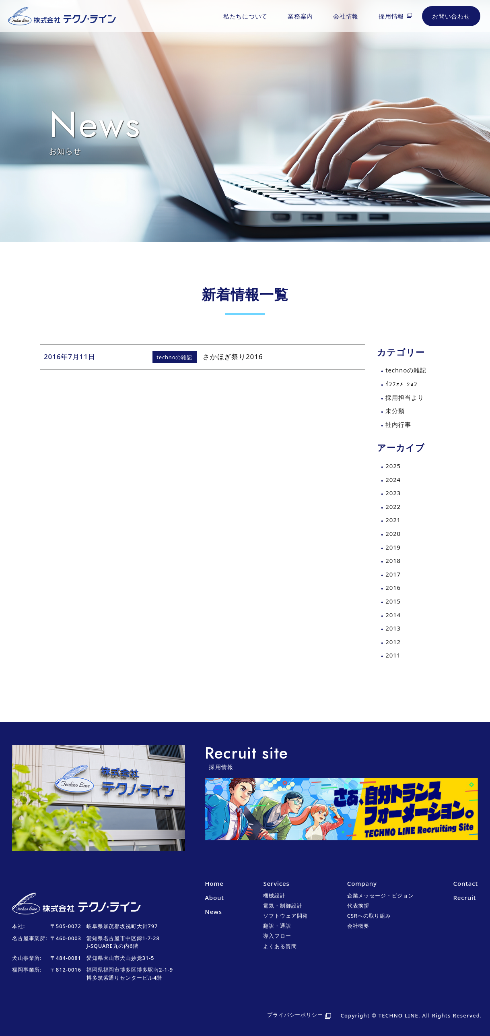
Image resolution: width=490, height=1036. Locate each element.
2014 (393, 615)
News (213, 912)
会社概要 (358, 925)
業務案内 (300, 16)
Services (276, 883)
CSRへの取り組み (369, 915)
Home (214, 883)
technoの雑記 (405, 370)
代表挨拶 (358, 905)
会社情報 (345, 16)
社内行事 (398, 424)
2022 (393, 506)
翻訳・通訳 (277, 925)
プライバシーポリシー (295, 1014)
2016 (393, 587)
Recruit (464, 897)
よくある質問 (279, 946)
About (214, 897)
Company (362, 883)
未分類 (395, 411)
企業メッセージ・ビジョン (380, 895)
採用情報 (391, 16)
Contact (465, 883)
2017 (393, 574)
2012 (393, 642)
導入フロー (277, 935)
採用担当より (404, 397)
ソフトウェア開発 (285, 915)
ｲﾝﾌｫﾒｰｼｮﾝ (401, 384)
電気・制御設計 (282, 905)
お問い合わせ (451, 16)
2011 (393, 655)
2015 (393, 601)
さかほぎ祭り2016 (233, 356)
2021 (393, 520)
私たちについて (245, 16)
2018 (393, 560)
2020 (393, 533)
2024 (393, 480)
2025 (393, 466)
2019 (393, 547)
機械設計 (274, 895)
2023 (393, 493)
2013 (393, 628)
